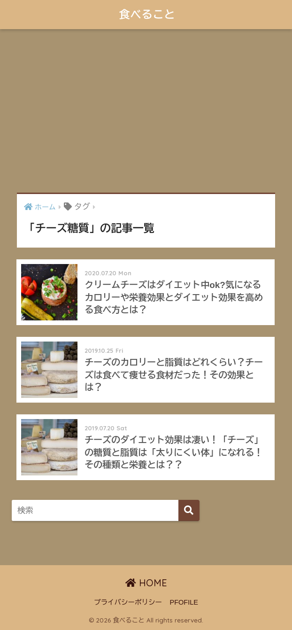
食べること (147, 14)
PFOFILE (184, 602)
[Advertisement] (146, 111)
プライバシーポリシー (128, 602)
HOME (146, 583)
